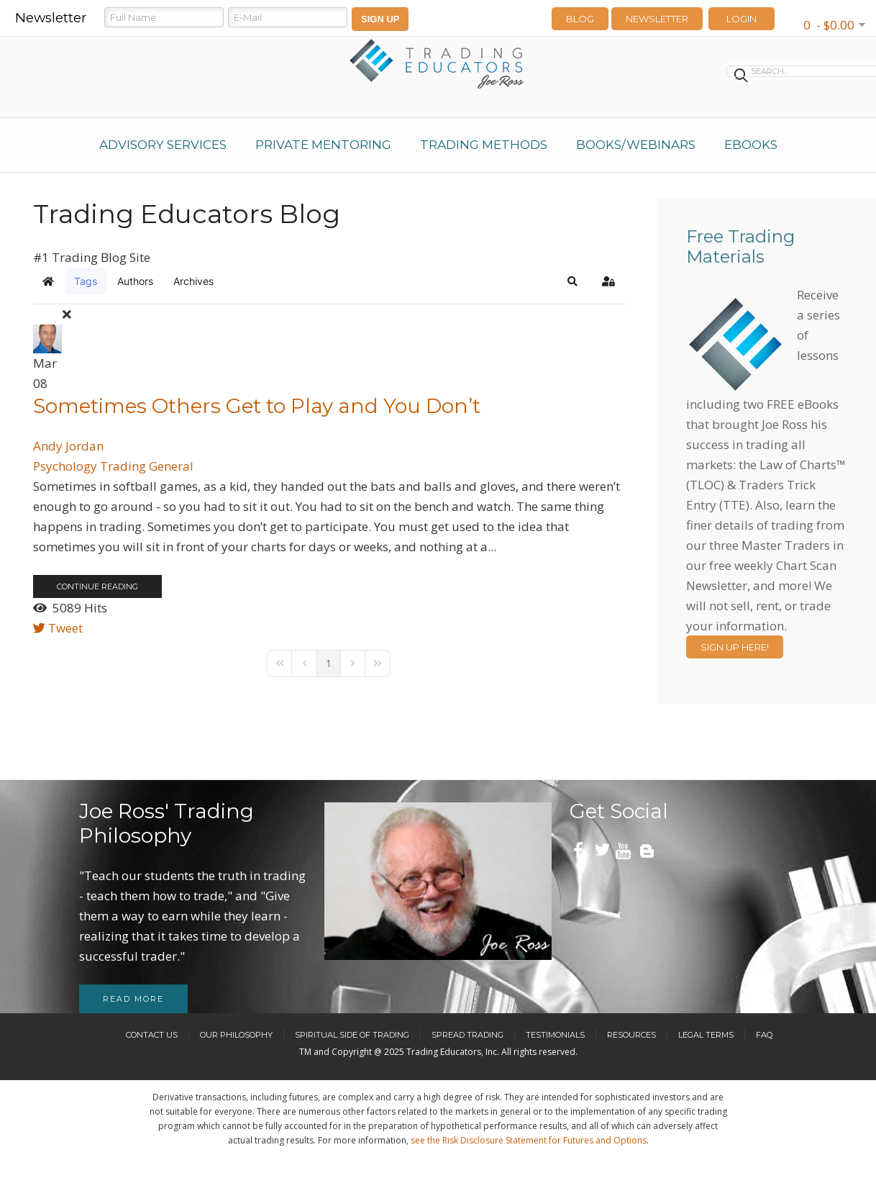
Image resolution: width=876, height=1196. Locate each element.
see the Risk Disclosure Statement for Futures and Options (529, 1140)
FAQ (764, 1035)
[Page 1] (328, 663)
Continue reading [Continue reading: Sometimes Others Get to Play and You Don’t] (97, 586)
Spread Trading (467, 1035)
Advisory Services (163, 144)
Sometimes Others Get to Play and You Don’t (256, 406)
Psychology (65, 466)
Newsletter (657, 18)
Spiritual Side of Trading (352, 1035)
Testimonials (555, 1035)
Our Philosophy (236, 1035)
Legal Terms (706, 1035)
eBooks (750, 144)
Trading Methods (483, 144)
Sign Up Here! (735, 647)
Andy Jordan (68, 446)
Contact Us (152, 1035)
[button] (572, 281)
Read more (133, 999)
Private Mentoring (323, 144)
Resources (631, 1035)
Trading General (146, 466)
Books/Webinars (635, 144)
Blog (580, 18)
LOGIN (741, 18)
